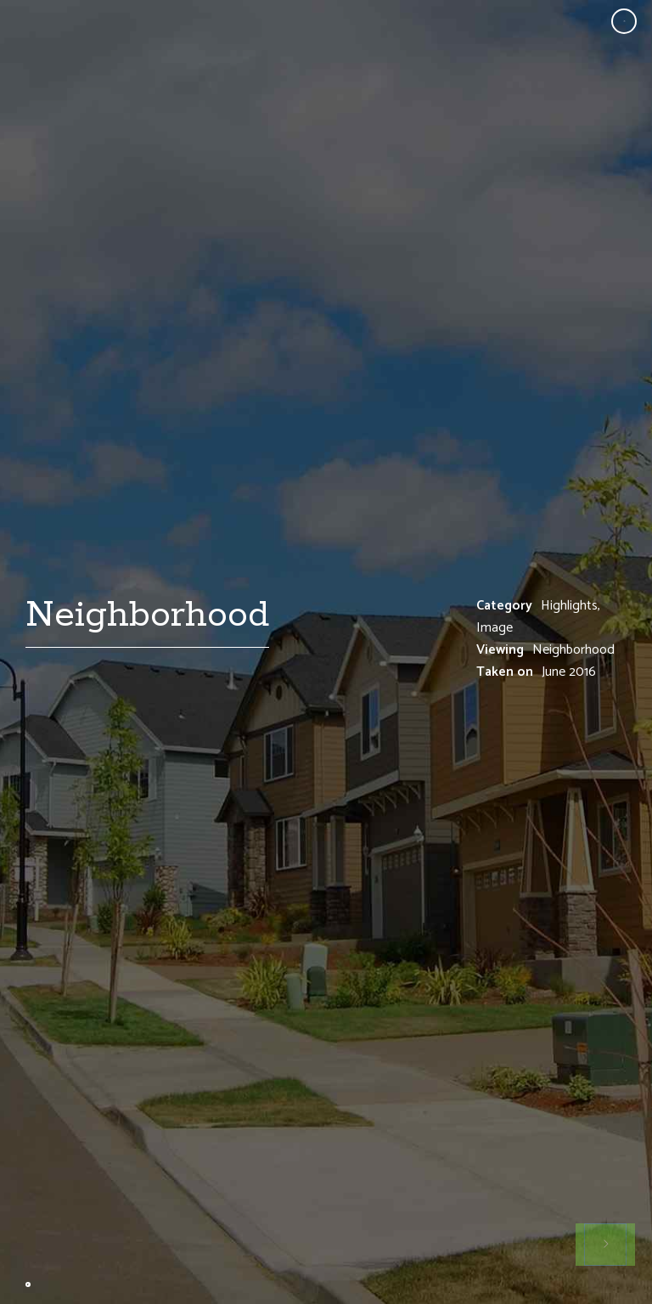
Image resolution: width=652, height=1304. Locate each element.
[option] (326, 652)
